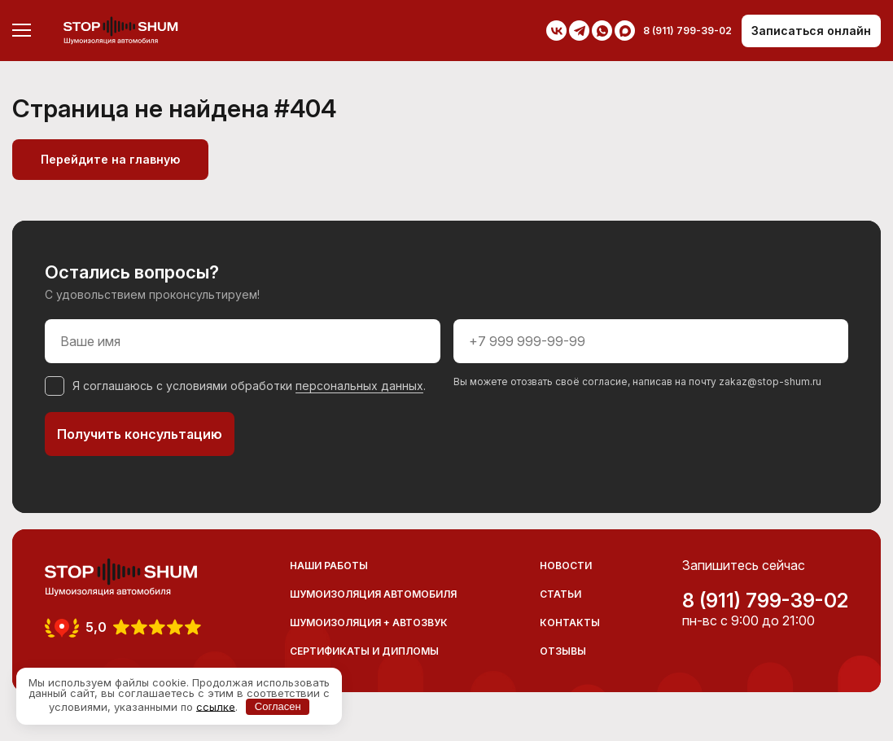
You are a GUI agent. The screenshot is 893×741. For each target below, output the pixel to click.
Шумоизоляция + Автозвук (369, 622)
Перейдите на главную (110, 159)
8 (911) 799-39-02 (765, 601)
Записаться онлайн (811, 30)
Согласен (278, 706)
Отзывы (563, 651)
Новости (566, 565)
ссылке (215, 705)
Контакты (570, 622)
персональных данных (359, 385)
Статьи (560, 594)
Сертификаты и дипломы (364, 651)
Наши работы (329, 565)
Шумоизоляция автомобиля (373, 594)
